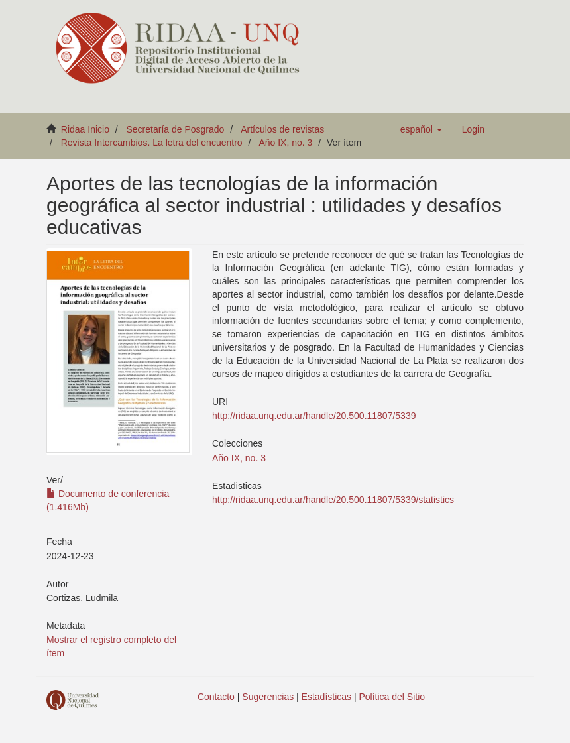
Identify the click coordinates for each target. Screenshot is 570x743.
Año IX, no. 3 (285, 142)
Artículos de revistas (282, 129)
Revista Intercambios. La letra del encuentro (152, 142)
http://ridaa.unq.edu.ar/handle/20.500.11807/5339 (314, 415)
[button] (421, 129)
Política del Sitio (392, 696)
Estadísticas (326, 696)
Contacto (216, 696)
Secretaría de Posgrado (176, 129)
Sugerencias (268, 696)
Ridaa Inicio (85, 129)
